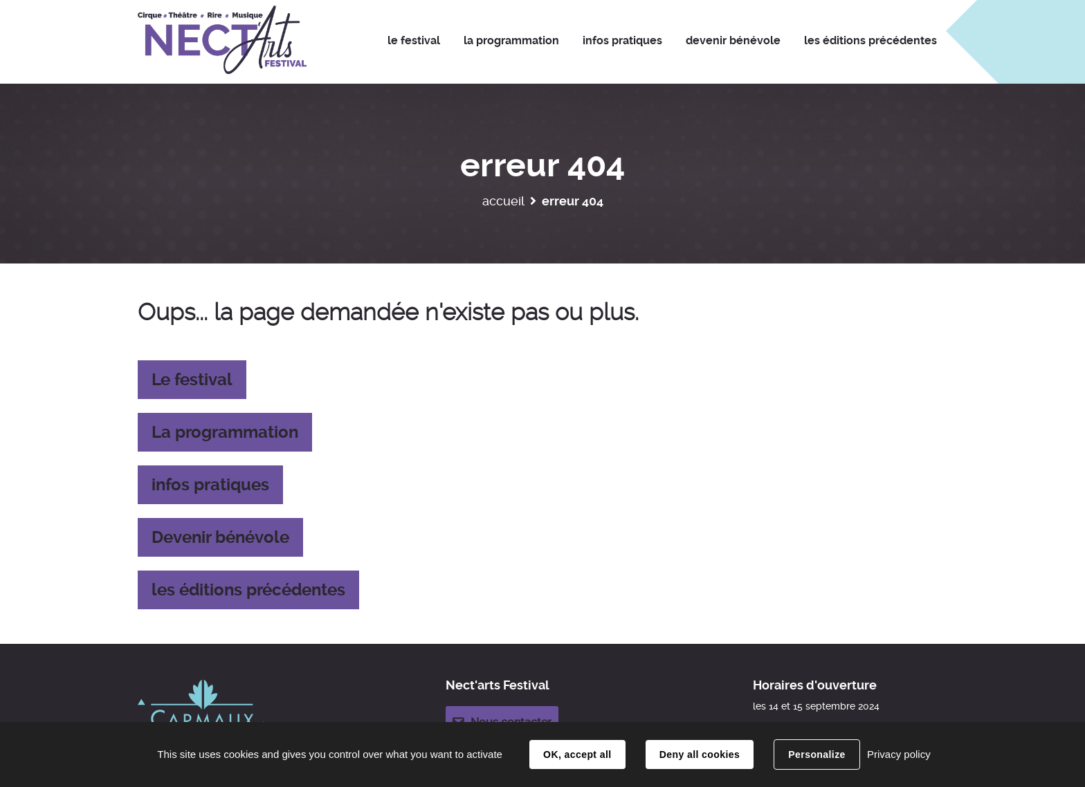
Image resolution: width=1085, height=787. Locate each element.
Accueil (503, 201)
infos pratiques (210, 484)
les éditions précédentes (248, 590)
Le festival (192, 379)
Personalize (816, 754)
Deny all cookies (699, 754)
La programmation (225, 432)
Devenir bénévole (220, 537)
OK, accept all (577, 754)
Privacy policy (899, 754)
